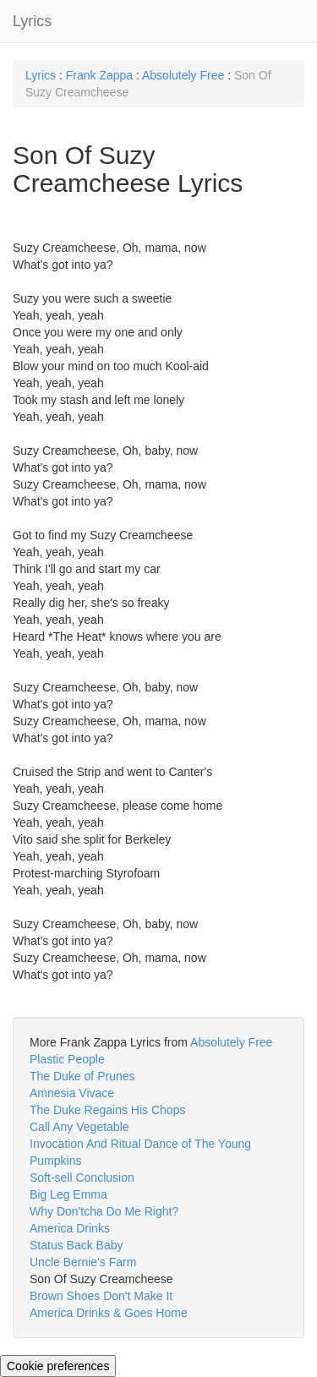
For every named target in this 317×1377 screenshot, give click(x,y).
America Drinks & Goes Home (109, 1313)
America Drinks (70, 1228)
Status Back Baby (76, 1245)
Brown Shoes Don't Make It (101, 1296)
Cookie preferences (58, 1366)
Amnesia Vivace (72, 1093)
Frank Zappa (99, 75)
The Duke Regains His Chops (107, 1110)
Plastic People (67, 1059)
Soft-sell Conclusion (82, 1177)
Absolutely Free (183, 75)
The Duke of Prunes (82, 1076)
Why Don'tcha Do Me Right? (104, 1211)
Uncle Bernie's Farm (83, 1262)
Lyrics (32, 21)
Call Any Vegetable (79, 1127)
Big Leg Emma (68, 1194)
